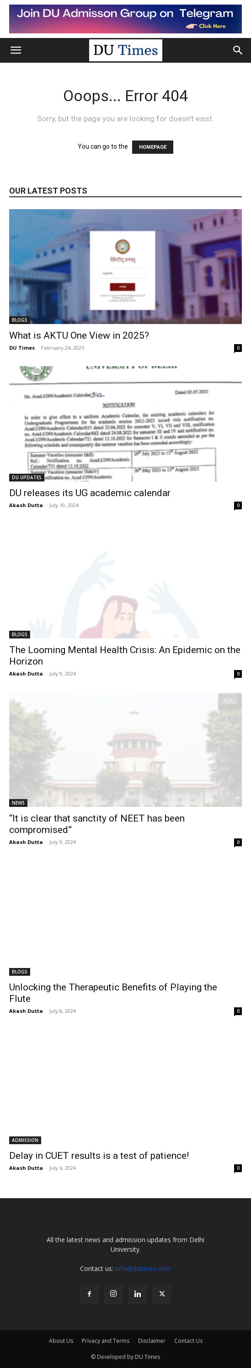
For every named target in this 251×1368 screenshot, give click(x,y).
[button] (15, 50)
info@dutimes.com (143, 1268)
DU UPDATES (27, 477)
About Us (61, 1341)
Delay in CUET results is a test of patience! (99, 1155)
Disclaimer (152, 1341)
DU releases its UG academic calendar (91, 492)
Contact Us (188, 1341)
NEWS (18, 803)
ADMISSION (25, 1140)
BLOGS (19, 320)
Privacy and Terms (105, 1341)
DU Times (22, 347)
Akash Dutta (26, 505)
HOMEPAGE (152, 147)
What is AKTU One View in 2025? (79, 335)
